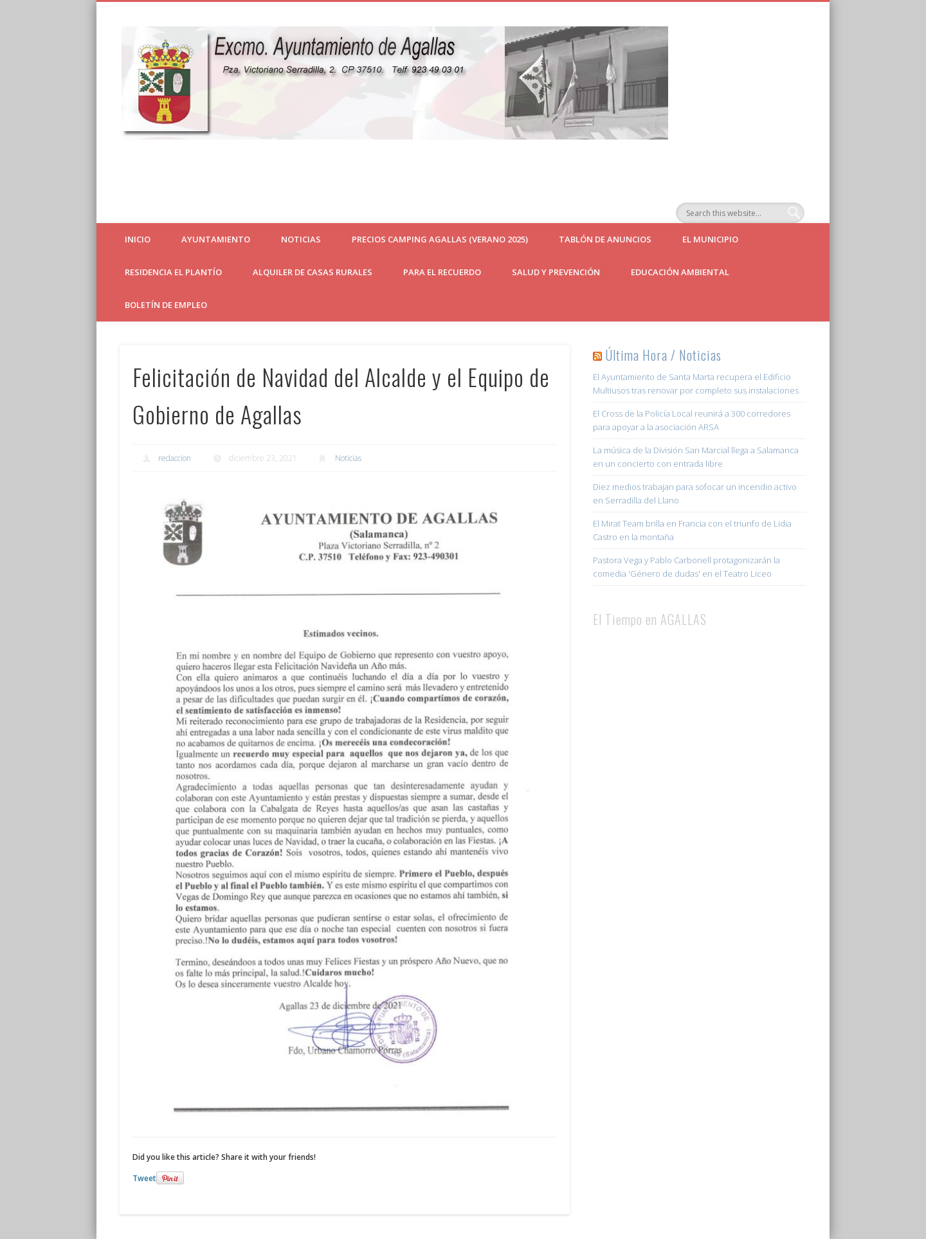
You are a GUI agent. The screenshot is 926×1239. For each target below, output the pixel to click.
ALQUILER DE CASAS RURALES (312, 272)
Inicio (137, 239)
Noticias (301, 239)
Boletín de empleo (166, 305)
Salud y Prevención (556, 272)
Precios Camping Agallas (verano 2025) (440, 239)
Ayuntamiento (215, 239)
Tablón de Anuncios (605, 239)
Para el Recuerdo (442, 272)
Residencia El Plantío (173, 272)
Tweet (144, 1178)
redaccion (174, 458)
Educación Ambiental (680, 272)
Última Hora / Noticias (663, 355)
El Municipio (710, 239)
